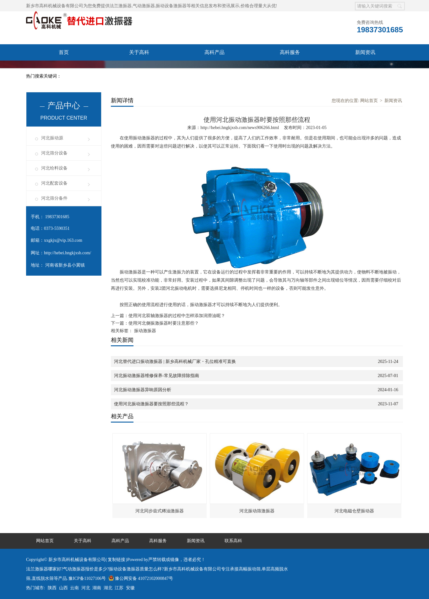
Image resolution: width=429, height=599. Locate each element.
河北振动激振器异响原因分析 (142, 389)
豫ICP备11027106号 (87, 578)
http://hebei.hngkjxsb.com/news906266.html (239, 127)
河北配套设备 (54, 183)
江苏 (119, 588)
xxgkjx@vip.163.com (63, 240)
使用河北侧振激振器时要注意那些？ (163, 323)
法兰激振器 (121, 5)
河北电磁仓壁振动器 (354, 511)
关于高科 (139, 52)
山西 (63, 588)
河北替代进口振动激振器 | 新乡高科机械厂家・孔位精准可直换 (175, 361)
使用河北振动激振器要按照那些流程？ (151, 404)
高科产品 (214, 52)
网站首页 (369, 100)
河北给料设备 (54, 168)
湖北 (108, 588)
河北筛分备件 (54, 198)
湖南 (96, 588)
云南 (74, 588)
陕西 (52, 588)
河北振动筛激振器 (256, 511)
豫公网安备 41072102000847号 (140, 578)
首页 (64, 52)
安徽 (130, 588)
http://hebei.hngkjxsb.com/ (67, 253)
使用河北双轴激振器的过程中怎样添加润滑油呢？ (176, 315)
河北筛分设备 (54, 153)
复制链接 (116, 559)
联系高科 (64, 68)
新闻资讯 (365, 52)
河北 (85, 588)
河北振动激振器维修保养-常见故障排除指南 (156, 375)
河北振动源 (52, 138)
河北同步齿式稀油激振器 (159, 511)
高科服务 (290, 52)
